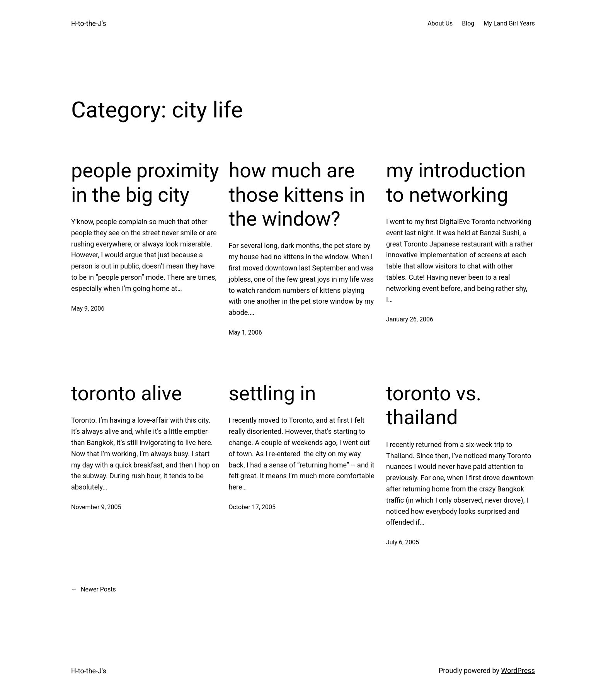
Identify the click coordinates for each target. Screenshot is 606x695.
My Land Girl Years (509, 23)
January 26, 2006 (409, 319)
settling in (272, 393)
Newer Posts (93, 590)
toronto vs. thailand (433, 405)
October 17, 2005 (252, 507)
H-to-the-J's (88, 23)
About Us (440, 23)
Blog (468, 23)
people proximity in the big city (145, 182)
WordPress (518, 670)
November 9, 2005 (96, 507)
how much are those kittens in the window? (297, 195)
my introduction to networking (456, 182)
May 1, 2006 (245, 332)
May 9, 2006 (87, 308)
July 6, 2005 (402, 542)
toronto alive (126, 393)
